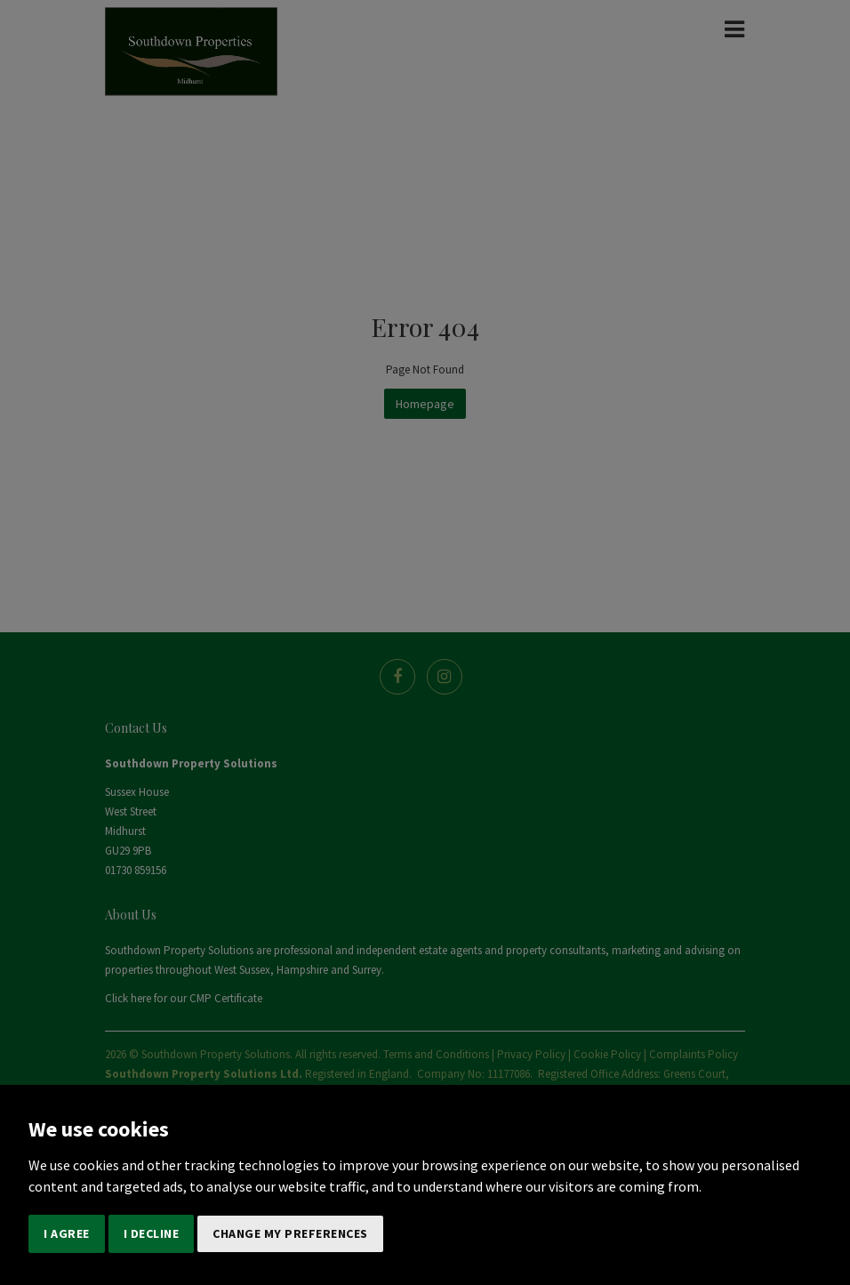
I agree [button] (67, 1233)
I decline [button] (152, 1233)
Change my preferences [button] (290, 1233)
